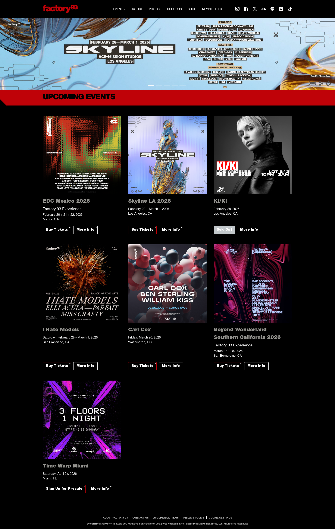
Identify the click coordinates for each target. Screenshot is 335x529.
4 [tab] (175, 85)
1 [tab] (151, 85)
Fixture (137, 9)
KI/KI (220, 201)
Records (174, 9)
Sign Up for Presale (64, 489)
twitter (255, 9)
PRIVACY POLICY (193, 517)
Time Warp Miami (65, 466)
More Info (85, 230)
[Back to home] (60, 9)
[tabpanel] (167, 54)
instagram (237, 9)
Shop (192, 9)
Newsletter (212, 9)
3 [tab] (167, 85)
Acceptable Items (166, 517)
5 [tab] (182, 85)
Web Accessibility (173, 524)
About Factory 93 (115, 517)
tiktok (290, 9)
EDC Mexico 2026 (66, 201)
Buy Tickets (57, 230)
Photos (155, 9)
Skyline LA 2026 (149, 201)
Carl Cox (139, 330)
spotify (272, 9)
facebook (246, 9)
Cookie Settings (220, 517)
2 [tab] (159, 85)
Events (119, 9)
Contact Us (140, 517)
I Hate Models (61, 330)
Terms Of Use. (152, 524)
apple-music (281, 9)
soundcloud (263, 9)
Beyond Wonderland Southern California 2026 (247, 334)
